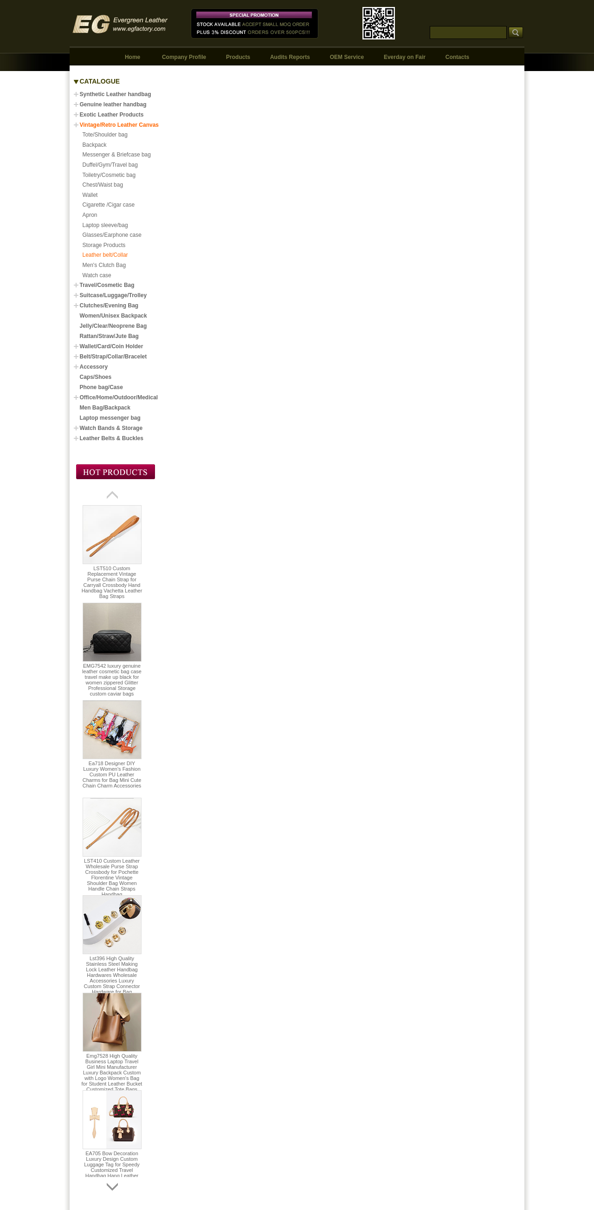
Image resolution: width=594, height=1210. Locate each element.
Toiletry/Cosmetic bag (109, 175)
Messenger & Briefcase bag (117, 154)
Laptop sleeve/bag (105, 225)
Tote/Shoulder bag (105, 134)
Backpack (95, 145)
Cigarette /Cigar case (109, 205)
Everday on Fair (405, 57)
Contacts (457, 57)
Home (132, 57)
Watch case (97, 275)
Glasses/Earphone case (112, 235)
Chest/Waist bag (103, 185)
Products (238, 57)
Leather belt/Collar (105, 255)
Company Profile (184, 57)
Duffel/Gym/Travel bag (110, 165)
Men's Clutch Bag (104, 265)
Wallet (90, 195)
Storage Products (104, 245)
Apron (90, 215)
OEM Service (347, 57)
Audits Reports (290, 57)
